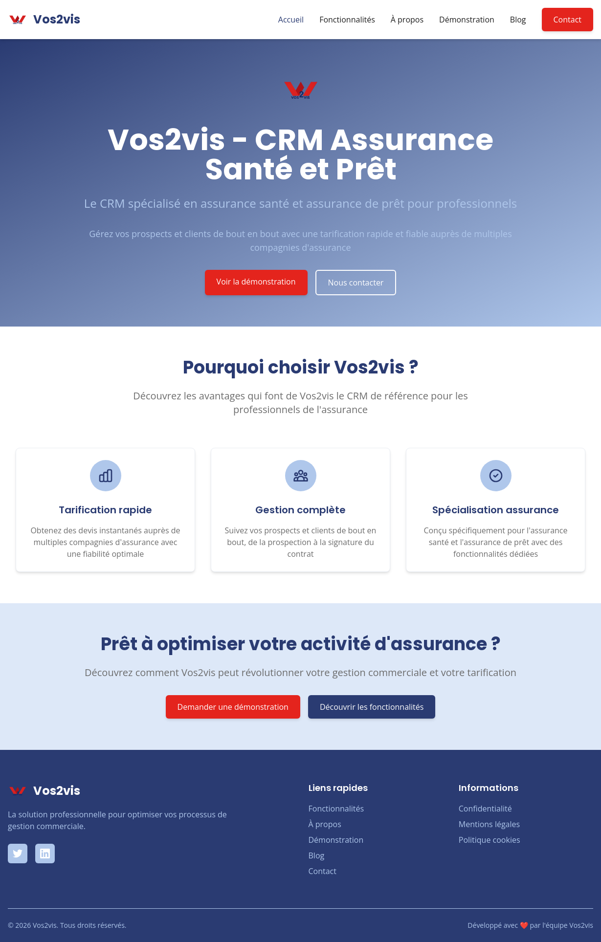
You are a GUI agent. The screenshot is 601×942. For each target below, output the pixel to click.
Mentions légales (489, 824)
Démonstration (466, 19)
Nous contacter (356, 282)
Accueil (291, 19)
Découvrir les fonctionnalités (372, 706)
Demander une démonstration (233, 706)
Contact (567, 19)
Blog (518, 19)
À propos (407, 19)
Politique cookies (489, 839)
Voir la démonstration (256, 281)
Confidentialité (485, 808)
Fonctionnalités (347, 19)
